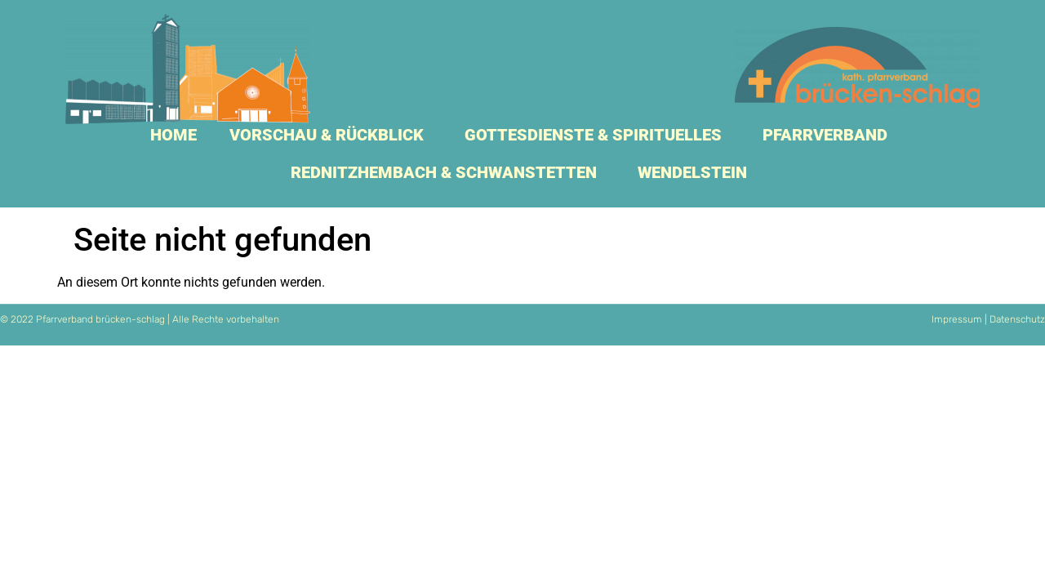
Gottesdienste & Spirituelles (597, 135)
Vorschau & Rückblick (330, 135)
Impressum (957, 319)
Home (173, 135)
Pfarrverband (829, 135)
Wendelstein (696, 172)
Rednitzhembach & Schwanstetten (448, 172)
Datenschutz (1017, 319)
